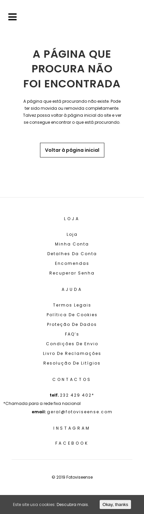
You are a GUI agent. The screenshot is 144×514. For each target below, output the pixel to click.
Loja (72, 234)
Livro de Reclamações (72, 353)
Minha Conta (72, 244)
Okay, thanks (115, 504)
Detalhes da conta (72, 253)
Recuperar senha (72, 273)
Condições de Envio (72, 344)
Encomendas (72, 263)
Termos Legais (72, 305)
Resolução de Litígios (72, 363)
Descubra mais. (73, 504)
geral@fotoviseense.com (80, 412)
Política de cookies (72, 315)
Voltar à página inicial (72, 150)
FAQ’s (72, 334)
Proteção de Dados (72, 324)
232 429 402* (77, 395)
